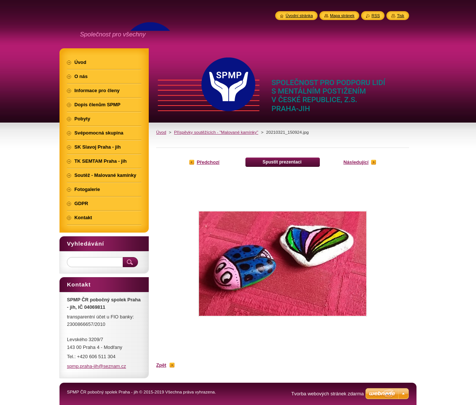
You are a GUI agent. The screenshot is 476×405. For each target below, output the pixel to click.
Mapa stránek (342, 15)
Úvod (161, 132)
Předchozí (208, 162)
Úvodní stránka (299, 15)
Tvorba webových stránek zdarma (327, 393)
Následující (356, 162)
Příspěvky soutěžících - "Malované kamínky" (216, 132)
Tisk (400, 15)
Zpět (161, 365)
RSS (376, 15)
